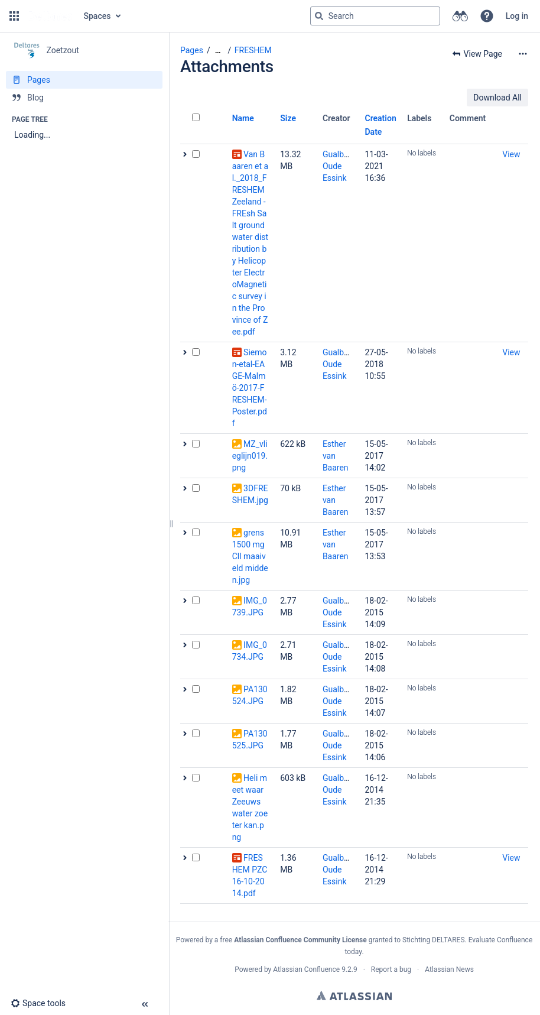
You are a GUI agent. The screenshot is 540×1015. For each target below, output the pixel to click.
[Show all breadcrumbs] (218, 51)
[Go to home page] (50, 16)
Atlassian (354, 995)
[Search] (319, 16)
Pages (191, 50)
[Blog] (84, 97)
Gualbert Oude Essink (338, 166)
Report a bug (391, 969)
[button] (14, 16)
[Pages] (84, 80)
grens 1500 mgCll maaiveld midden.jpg (250, 556)
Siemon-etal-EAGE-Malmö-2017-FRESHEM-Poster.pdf (249, 388)
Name (243, 118)
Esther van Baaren (336, 455)
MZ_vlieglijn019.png (250, 455)
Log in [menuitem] (517, 16)
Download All (497, 97)
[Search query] (375, 16)
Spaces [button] (97, 16)
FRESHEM (253, 50)
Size (288, 118)
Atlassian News (449, 969)
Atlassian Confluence (306, 969)
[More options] (523, 54)
